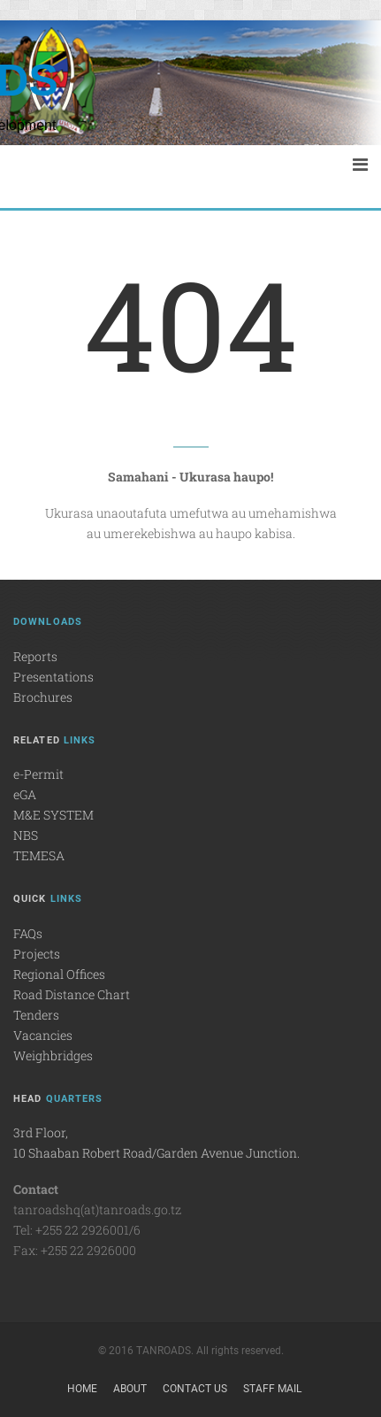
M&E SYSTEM (53, 814)
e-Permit (38, 774)
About (130, 1388)
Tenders (36, 1014)
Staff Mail (272, 1388)
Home (82, 1388)
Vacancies (42, 1035)
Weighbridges (53, 1055)
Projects (36, 953)
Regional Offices (59, 974)
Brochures (42, 697)
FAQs (27, 933)
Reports (35, 656)
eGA (24, 794)
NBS (25, 835)
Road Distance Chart (71, 994)
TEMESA (39, 855)
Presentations (53, 676)
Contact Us (195, 1388)
